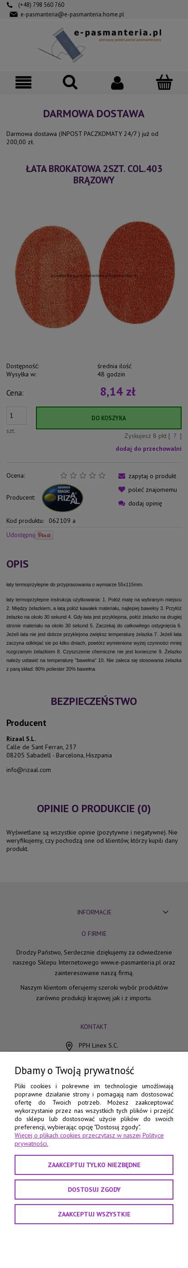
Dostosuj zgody (94, 1189)
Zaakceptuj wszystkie (94, 1214)
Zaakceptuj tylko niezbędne (94, 1165)
